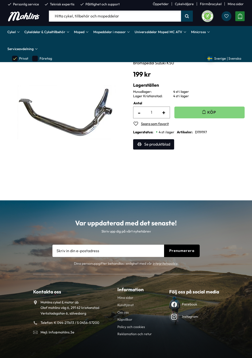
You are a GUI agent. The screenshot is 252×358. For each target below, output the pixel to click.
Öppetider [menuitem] (161, 4)
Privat (20, 58)
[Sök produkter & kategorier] (115, 16)
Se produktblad (157, 144)
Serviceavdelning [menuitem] (20, 49)
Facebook (189, 304)
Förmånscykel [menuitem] (211, 4)
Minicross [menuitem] (198, 32)
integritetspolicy (165, 263)
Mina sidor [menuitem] (236, 4)
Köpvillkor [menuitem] (124, 319)
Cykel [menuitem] (11, 32)
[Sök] (187, 16)
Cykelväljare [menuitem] (184, 4)
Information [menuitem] (130, 289)
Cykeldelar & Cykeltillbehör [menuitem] (44, 32)
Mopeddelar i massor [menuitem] (109, 32)
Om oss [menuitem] (123, 312)
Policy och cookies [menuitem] (131, 327)
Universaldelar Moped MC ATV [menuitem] (158, 32)
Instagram (190, 316)
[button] (226, 16)
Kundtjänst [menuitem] (125, 305)
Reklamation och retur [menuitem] (134, 334)
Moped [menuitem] (79, 32)
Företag (42, 58)
